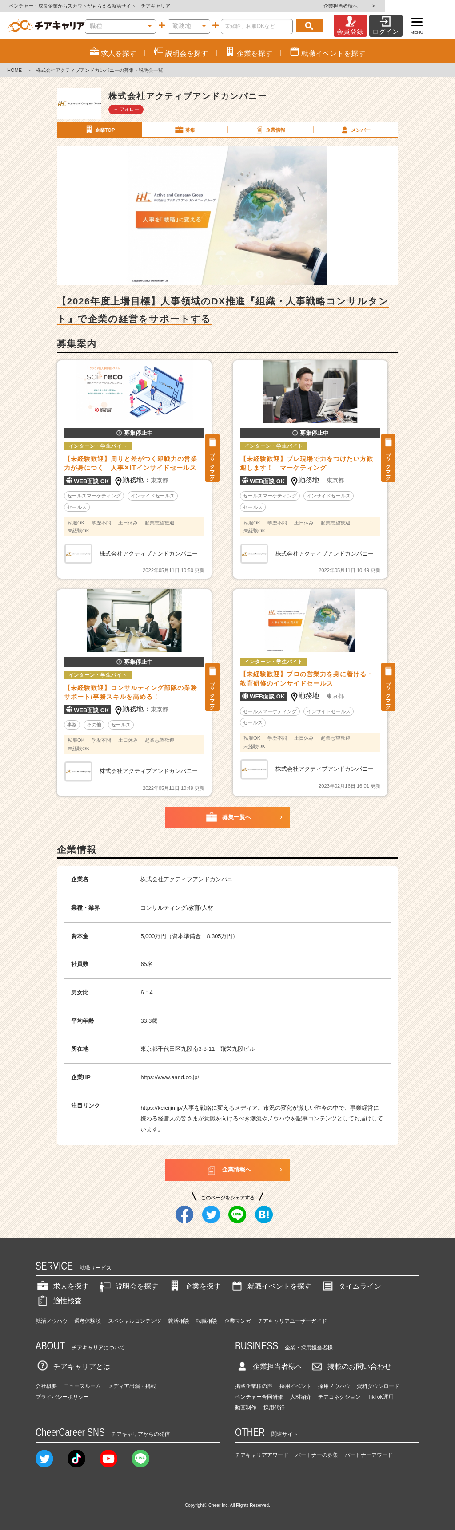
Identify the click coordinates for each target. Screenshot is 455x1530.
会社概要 (46, 1386)
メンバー (355, 129)
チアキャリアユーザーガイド (292, 1321)
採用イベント (295, 1386)
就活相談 (178, 1321)
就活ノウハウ (52, 1321)
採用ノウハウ (334, 1386)
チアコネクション (339, 1397)
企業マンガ (237, 1321)
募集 (184, 129)
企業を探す (194, 1286)
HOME (14, 70)
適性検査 (59, 1301)
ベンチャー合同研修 (259, 1397)
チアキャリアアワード (261, 1455)
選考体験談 (87, 1321)
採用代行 (274, 1407)
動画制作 (245, 1407)
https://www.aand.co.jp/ (169, 1077)
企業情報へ (227, 1170)
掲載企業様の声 (253, 1386)
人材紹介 (300, 1397)
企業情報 (269, 129)
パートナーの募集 (316, 1455)
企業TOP (99, 129)
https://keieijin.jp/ (161, 1107)
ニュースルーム (82, 1386)
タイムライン (351, 1286)
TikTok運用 (380, 1397)
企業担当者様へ (419, 5)
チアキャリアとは (73, 1366)
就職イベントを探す (270, 1286)
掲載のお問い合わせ (350, 1366)
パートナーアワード (369, 1455)
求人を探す (62, 1286)
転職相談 (206, 1321)
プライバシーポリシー (62, 1397)
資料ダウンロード (378, 1386)
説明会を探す (128, 1286)
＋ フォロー (126, 109)
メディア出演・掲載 (132, 1386)
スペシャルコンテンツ (134, 1321)
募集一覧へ (227, 817)
